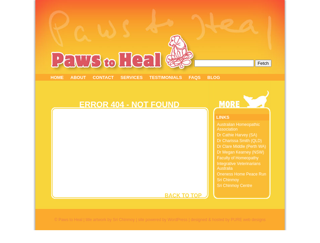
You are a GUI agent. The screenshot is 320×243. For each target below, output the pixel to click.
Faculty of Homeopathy (237, 158)
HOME (57, 77)
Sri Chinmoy (228, 180)
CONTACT (103, 77)
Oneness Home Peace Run (241, 174)
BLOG (213, 77)
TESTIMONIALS (165, 77)
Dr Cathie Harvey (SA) (237, 135)
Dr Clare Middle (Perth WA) (241, 146)
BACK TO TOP (183, 195)
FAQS (194, 77)
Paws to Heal (106, 60)
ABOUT (78, 77)
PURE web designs (248, 219)
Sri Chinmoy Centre (234, 185)
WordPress (177, 219)
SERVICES (132, 77)
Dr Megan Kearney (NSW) (240, 152)
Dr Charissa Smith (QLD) (239, 140)
